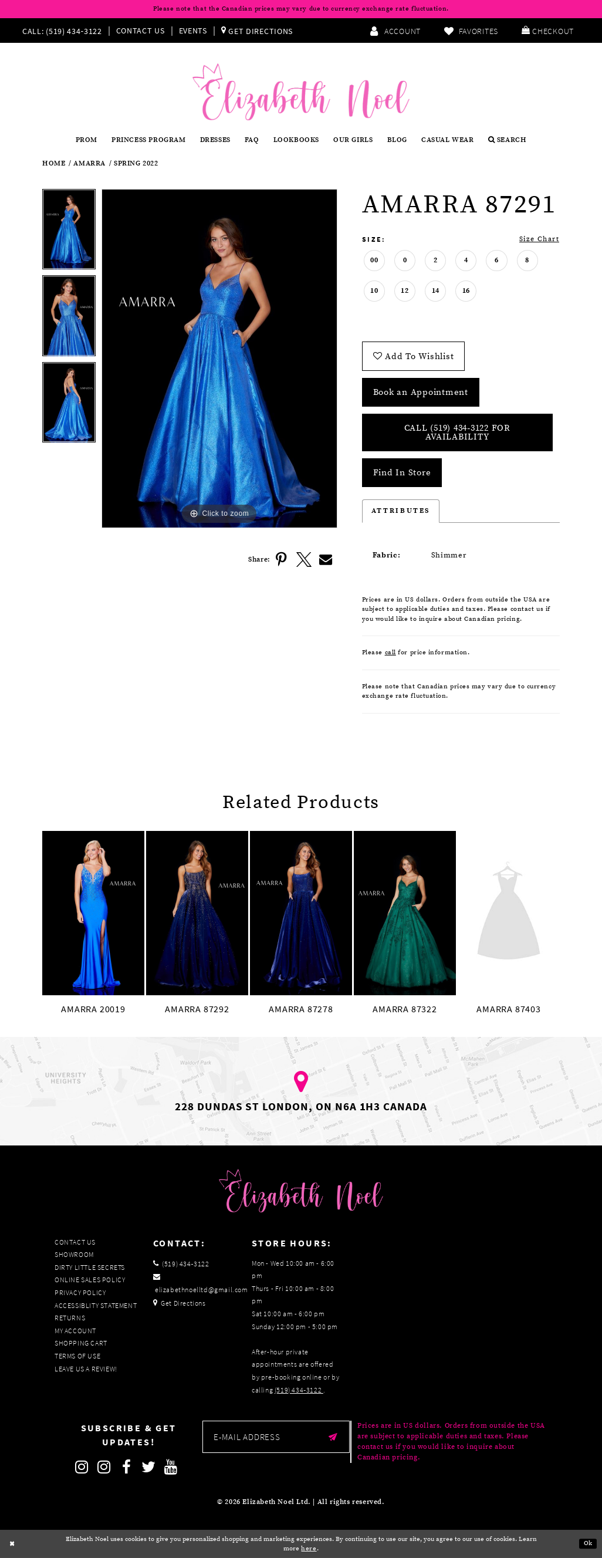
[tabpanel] (69, 232)
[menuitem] (64, 30)
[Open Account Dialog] (395, 30)
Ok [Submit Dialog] (588, 1544)
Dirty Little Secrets (90, 1267)
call (390, 652)
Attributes (400, 510)
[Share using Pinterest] (281, 560)
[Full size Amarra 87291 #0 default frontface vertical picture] (219, 359)
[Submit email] (333, 1437)
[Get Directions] (257, 30)
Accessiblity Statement (96, 1305)
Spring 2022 (136, 163)
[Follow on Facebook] (127, 1467)
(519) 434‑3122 (299, 1389)
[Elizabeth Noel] (301, 92)
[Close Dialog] (12, 1544)
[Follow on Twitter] (149, 1467)
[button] (548, 30)
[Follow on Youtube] (171, 1467)
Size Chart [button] (539, 239)
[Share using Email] (326, 560)
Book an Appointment (420, 392)
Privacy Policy (80, 1292)
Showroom (74, 1254)
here (308, 1549)
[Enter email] (276, 1437)
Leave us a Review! (86, 1368)
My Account (75, 1330)
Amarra (89, 163)
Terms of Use (77, 1355)
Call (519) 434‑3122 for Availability (457, 432)
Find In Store (402, 472)
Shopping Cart (81, 1343)
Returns (70, 1317)
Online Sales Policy (90, 1279)
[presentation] (93, 913)
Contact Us (140, 30)
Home (53, 163)
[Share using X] (304, 560)
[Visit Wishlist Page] (471, 30)
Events (193, 30)
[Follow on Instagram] (82, 1467)
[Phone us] (60, 30)
